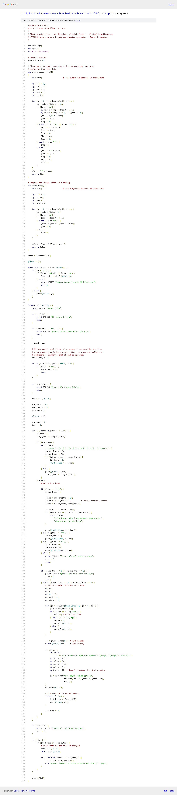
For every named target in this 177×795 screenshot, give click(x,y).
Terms (32, 790)
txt (165, 790)
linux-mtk (34, 13)
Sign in (171, 4)
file (77, 20)
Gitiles (16, 790)
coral (24, 13)
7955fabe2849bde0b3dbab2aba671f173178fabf (71, 13)
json (172, 790)
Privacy (24, 790)
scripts (108, 13)
